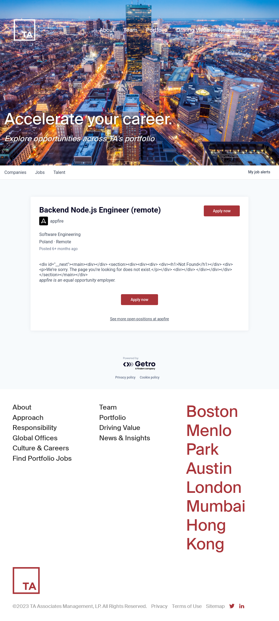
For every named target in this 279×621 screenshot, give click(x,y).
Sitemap (215, 606)
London (214, 487)
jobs (40, 172)
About (22, 407)
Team (108, 407)
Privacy (159, 606)
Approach (28, 417)
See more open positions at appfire (139, 319)
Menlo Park (209, 440)
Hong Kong (206, 535)
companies (15, 172)
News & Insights (124, 438)
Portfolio (112, 417)
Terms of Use (187, 606)
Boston (212, 411)
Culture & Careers (41, 448)
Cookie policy (149, 377)
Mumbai (215, 506)
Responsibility (35, 427)
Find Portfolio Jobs (42, 458)
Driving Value (119, 427)
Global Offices (35, 438)
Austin (209, 468)
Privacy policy (125, 377)
